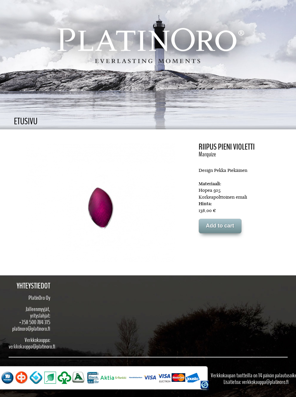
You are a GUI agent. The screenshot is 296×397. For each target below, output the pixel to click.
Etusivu (25, 121)
